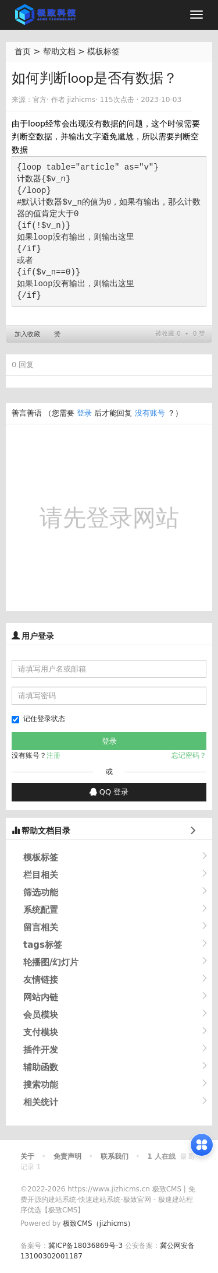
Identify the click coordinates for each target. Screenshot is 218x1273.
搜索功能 (40, 1084)
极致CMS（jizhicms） (98, 1223)
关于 (27, 1156)
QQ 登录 (109, 791)
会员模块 (40, 1015)
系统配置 (40, 910)
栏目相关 (40, 875)
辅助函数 (40, 1067)
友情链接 (40, 980)
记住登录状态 (38, 719)
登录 (84, 413)
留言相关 (40, 927)
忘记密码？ (188, 755)
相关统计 (40, 1102)
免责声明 (67, 1156)
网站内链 (40, 997)
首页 (23, 51)
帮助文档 (59, 51)
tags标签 (42, 945)
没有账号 (150, 413)
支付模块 (40, 1032)
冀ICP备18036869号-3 (85, 1246)
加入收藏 (27, 334)
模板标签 (103, 51)
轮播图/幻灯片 (50, 962)
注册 (53, 755)
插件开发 (40, 1050)
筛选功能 (40, 892)
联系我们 (114, 1156)
